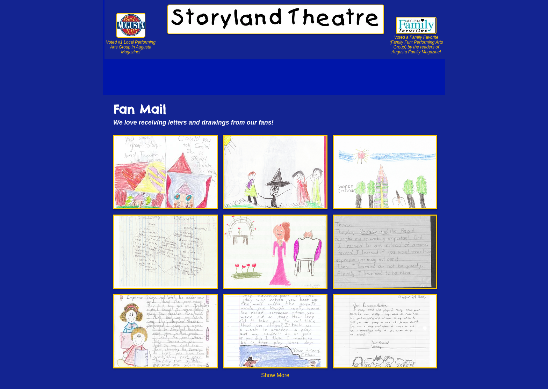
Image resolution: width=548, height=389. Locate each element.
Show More (275, 375)
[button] (165, 172)
